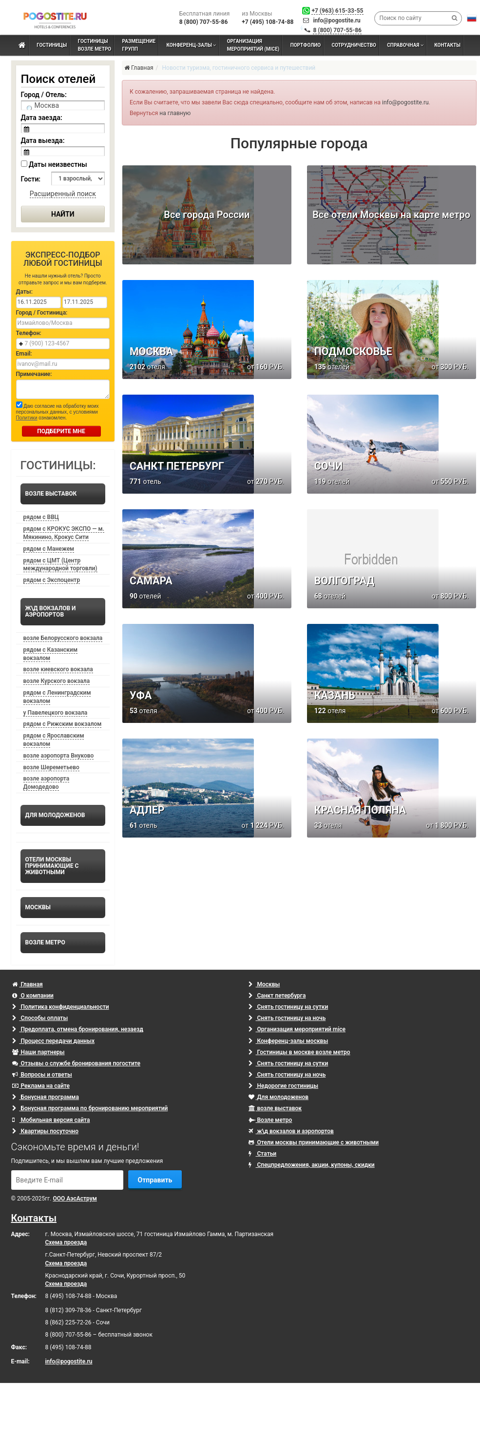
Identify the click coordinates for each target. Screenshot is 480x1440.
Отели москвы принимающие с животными (314, 1142)
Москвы (264, 984)
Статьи (263, 1153)
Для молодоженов (278, 1097)
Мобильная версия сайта (51, 1120)
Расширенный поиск (63, 194)
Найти (63, 214)
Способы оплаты (40, 1018)
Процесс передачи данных (53, 1041)
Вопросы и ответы (42, 1074)
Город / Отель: (44, 95)
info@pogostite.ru (336, 20)
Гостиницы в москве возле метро (299, 1052)
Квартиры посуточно (45, 1131)
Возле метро (270, 1120)
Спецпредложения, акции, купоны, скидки (312, 1164)
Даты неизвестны (54, 164)
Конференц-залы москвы (288, 1041)
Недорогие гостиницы (284, 1085)
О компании (33, 995)
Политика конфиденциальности (60, 1006)
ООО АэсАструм (74, 1198)
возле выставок (275, 1108)
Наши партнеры (38, 1052)
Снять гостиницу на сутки (288, 1006)
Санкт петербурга (277, 995)
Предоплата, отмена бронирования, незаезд (77, 1029)
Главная (27, 984)
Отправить (155, 1180)
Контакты (34, 1218)
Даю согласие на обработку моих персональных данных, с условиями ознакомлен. (57, 410)
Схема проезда (66, 1242)
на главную (175, 113)
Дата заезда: (41, 117)
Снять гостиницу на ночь (287, 1018)
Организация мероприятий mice (297, 1029)
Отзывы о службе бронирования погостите (76, 1063)
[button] (472, 18)
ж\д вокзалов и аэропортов (291, 1131)
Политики (27, 417)
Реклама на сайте (41, 1085)
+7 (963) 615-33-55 (337, 10)
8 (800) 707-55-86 (337, 30)
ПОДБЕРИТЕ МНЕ (61, 431)
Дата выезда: (43, 140)
